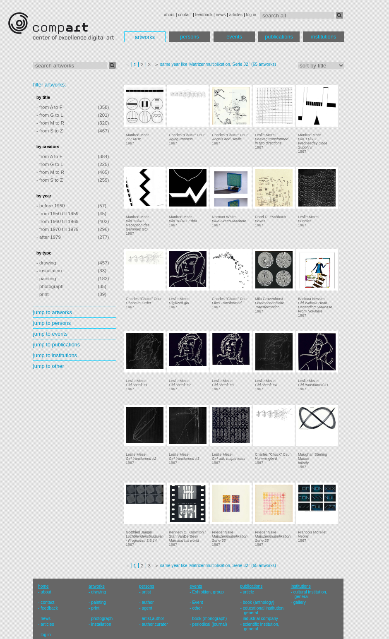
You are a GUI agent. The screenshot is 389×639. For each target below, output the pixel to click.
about (169, 14)
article (248, 592)
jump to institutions (55, 355)
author (148, 602)
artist (146, 592)
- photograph (49, 286)
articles (236, 14)
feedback (204, 14)
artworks (145, 37)
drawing (98, 592)
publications (279, 37)
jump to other (48, 366)
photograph (102, 618)
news (221, 14)
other (197, 608)
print (95, 608)
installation (101, 624)
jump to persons (52, 323)
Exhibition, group (208, 592)
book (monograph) (209, 618)
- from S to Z (49, 130)
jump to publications (56, 344)
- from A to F (49, 107)
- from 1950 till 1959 (57, 213)
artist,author (153, 618)
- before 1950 (50, 205)
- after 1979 (48, 237)
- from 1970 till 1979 (57, 229)
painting (98, 602)
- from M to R (50, 122)
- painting (46, 278)
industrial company (260, 618)
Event (197, 602)
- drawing (46, 262)
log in (251, 14)
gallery (299, 602)
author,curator (155, 624)
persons (189, 37)
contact (185, 14)
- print (42, 294)
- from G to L (49, 115)
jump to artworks (52, 312)
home (43, 586)
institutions (323, 37)
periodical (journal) (209, 624)
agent (147, 608)
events (234, 37)
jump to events (50, 334)
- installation (49, 270)
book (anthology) (258, 602)
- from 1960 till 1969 (57, 221)
